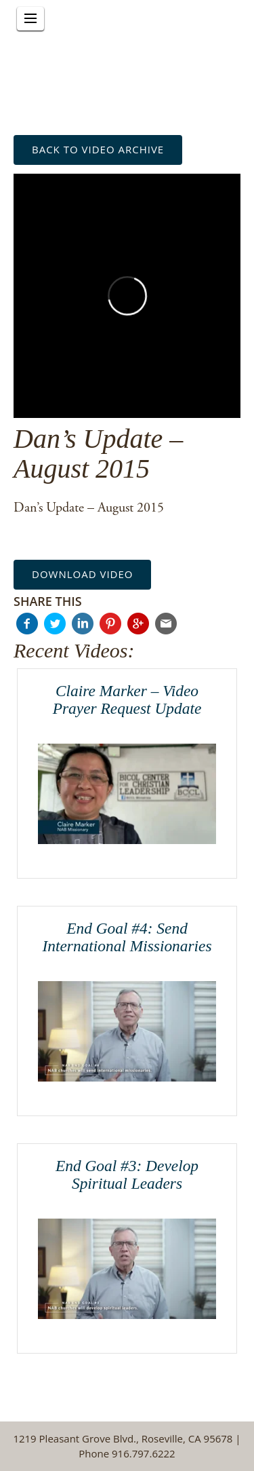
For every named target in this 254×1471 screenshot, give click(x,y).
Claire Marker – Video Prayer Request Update (127, 699)
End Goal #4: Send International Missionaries (126, 937)
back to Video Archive (98, 149)
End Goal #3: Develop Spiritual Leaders (127, 1174)
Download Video (82, 574)
